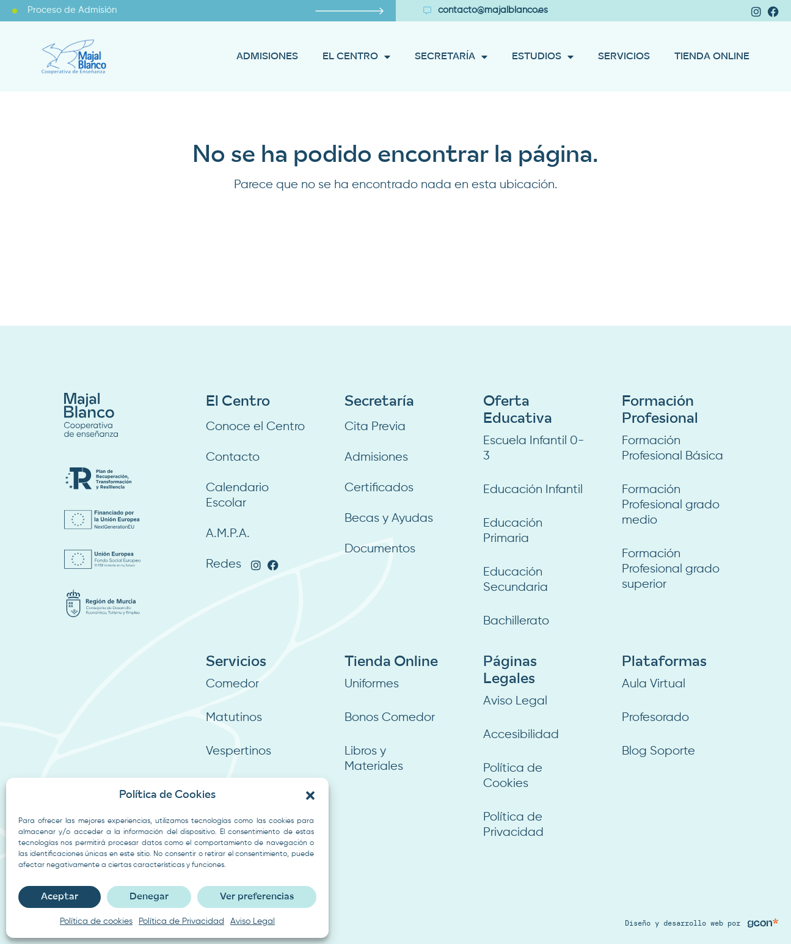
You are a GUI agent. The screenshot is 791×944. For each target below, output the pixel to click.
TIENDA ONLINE (711, 57)
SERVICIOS (624, 57)
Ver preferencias (257, 897)
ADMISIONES (267, 57)
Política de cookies (96, 921)
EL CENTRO (356, 57)
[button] (310, 795)
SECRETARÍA (451, 57)
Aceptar (59, 897)
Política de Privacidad (181, 921)
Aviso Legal (252, 921)
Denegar (149, 897)
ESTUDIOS (543, 57)
